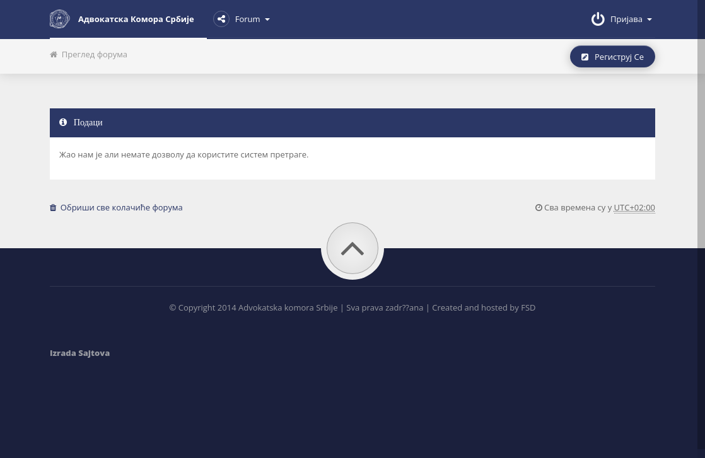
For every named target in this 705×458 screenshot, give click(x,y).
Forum (241, 19)
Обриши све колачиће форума (116, 207)
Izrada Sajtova (80, 352)
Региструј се (612, 56)
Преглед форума (88, 54)
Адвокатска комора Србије (122, 19)
